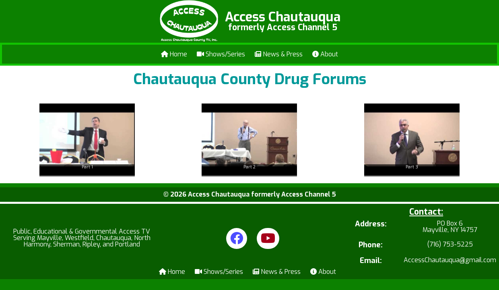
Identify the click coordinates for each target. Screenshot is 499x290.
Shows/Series (221, 54)
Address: (371, 224)
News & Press (279, 54)
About (325, 54)
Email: (371, 261)
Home (174, 54)
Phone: (371, 245)
